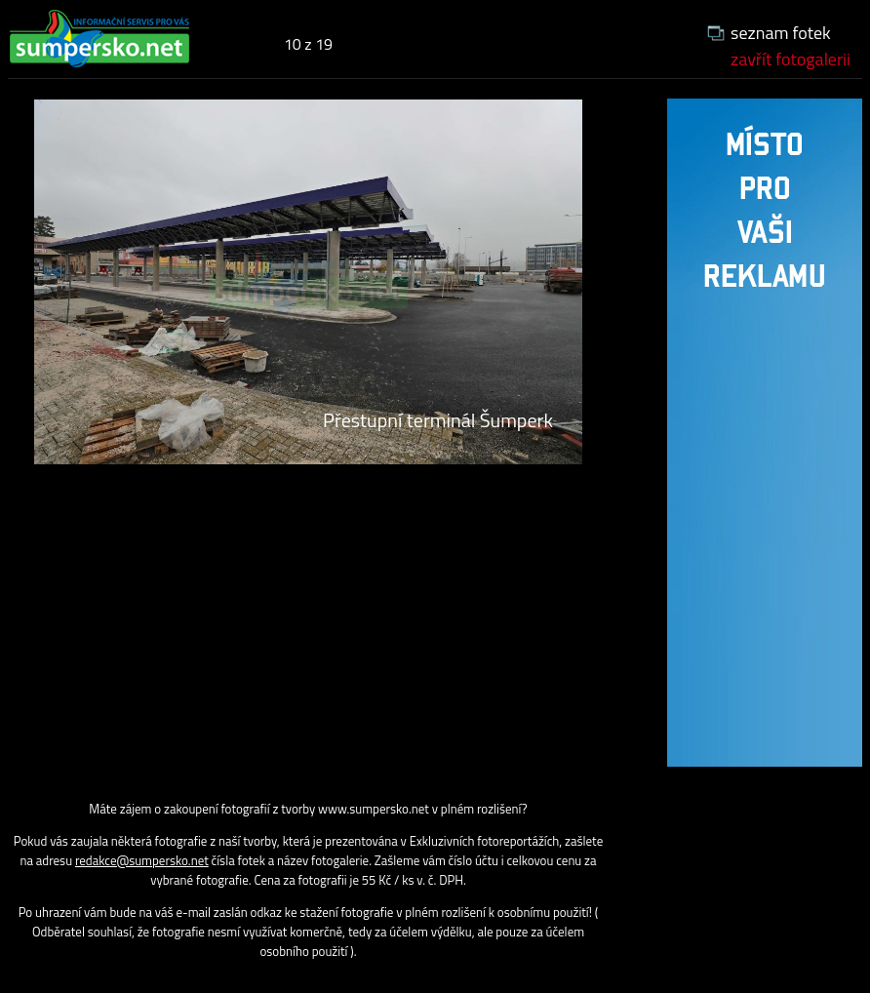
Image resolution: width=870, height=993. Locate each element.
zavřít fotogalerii (790, 59)
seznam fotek (781, 33)
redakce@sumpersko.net (142, 860)
